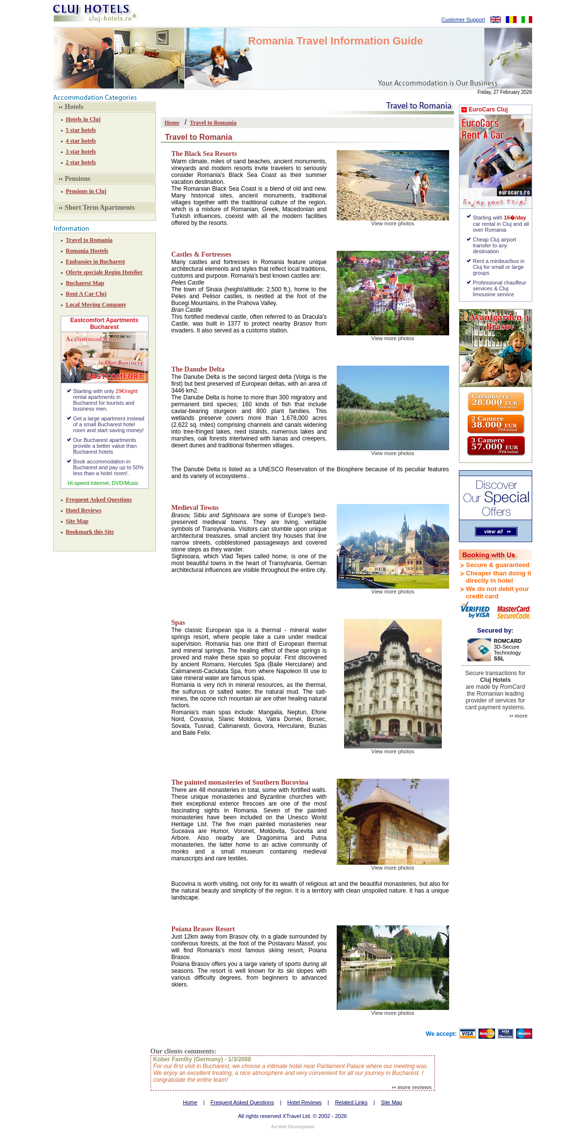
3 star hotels (81, 151)
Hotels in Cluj (83, 119)
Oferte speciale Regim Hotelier (104, 272)
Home (172, 122)
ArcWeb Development (292, 1126)
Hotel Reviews (84, 510)
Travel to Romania (89, 240)
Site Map (77, 521)
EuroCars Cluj (488, 109)
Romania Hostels (87, 250)
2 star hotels (81, 162)
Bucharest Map (85, 283)
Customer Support (463, 19)
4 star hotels (81, 140)
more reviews (412, 1087)
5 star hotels (81, 130)
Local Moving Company (96, 304)
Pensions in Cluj (86, 191)
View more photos (392, 223)
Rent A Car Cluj (86, 293)
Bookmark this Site (90, 531)
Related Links (351, 1102)
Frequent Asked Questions (99, 499)
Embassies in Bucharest (95, 261)
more (519, 716)
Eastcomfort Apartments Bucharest (104, 323)
